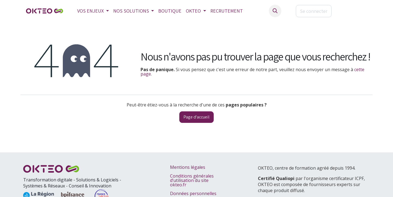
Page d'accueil (196, 117)
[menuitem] (93, 11)
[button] (275, 11)
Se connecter (313, 11)
